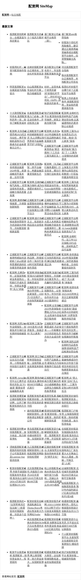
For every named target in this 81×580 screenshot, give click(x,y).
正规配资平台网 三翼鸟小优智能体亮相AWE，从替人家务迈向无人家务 (70, 207)
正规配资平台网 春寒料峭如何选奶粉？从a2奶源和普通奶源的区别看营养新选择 (18, 261)
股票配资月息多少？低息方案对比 (35, 37)
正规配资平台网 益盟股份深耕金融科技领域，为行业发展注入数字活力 (35, 207)
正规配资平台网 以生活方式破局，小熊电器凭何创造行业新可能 (18, 363)
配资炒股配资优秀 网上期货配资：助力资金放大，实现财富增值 (35, 559)
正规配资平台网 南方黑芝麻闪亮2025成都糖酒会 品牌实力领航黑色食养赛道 (52, 384)
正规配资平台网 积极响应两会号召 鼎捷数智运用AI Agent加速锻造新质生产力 (70, 225)
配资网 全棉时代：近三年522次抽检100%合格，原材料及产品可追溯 (70, 243)
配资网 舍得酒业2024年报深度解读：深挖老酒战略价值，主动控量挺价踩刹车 (70, 261)
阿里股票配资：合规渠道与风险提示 (18, 90)
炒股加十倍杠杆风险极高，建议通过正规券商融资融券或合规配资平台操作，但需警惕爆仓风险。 (70, 52)
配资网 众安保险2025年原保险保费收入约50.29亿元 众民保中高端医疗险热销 (52, 312)
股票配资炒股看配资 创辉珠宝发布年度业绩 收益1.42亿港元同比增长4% (52, 526)
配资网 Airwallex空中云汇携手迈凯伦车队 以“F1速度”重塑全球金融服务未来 (18, 384)
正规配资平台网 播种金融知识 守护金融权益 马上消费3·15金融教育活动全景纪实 (52, 207)
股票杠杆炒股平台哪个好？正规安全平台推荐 (70, 90)
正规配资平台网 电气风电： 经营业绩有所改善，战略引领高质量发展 (18, 189)
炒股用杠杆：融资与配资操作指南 (18, 70)
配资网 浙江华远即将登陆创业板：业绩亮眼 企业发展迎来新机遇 (35, 363)
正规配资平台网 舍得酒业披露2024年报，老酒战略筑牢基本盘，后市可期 (18, 171)
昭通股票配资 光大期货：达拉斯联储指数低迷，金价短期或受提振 (52, 559)
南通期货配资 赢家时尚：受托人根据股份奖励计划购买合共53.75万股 (70, 508)
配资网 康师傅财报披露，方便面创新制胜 (18, 203)
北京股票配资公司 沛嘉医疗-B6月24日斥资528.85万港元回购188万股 (35, 475)
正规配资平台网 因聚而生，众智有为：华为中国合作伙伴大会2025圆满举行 (52, 294)
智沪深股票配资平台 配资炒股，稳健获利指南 (70, 555)
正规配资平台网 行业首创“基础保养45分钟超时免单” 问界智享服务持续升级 (70, 312)
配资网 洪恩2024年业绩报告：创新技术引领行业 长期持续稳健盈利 (18, 330)
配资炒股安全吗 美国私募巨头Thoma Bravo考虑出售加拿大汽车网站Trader (35, 508)
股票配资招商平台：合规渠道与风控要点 (18, 37)
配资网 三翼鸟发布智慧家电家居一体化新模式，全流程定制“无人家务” (70, 189)
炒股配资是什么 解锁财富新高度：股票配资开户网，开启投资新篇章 (52, 435)
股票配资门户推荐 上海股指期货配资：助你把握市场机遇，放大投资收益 (70, 417)
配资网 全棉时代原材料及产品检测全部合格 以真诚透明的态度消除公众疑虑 (70, 120)
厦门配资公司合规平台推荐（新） (52, 37)
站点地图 (16, 14)
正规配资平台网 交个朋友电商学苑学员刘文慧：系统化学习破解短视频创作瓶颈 (70, 330)
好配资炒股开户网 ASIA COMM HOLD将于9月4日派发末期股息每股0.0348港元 (52, 508)
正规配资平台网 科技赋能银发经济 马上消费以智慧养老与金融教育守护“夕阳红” (35, 138)
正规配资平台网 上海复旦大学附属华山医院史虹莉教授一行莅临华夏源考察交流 (70, 171)
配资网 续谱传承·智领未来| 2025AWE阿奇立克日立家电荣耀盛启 (70, 294)
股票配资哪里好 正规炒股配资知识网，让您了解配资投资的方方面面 (18, 403)
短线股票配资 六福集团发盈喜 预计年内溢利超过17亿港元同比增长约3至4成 (70, 490)
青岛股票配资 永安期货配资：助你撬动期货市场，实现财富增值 (35, 435)
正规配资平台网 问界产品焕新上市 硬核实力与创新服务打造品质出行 (52, 363)
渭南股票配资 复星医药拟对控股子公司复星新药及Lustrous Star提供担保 (18, 454)
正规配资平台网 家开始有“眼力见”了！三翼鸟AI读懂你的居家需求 (70, 153)
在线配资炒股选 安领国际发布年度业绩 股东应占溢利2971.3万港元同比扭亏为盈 (70, 435)
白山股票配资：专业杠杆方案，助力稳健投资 (35, 90)
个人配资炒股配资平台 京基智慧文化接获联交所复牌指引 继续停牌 (70, 541)
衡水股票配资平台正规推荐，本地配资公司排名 (70, 78)
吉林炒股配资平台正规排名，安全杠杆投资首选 (35, 70)
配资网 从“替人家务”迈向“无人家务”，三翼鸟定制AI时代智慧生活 (70, 384)
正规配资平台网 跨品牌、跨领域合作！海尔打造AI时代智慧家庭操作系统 (35, 261)
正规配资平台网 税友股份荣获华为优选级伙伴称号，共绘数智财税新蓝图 (18, 225)
